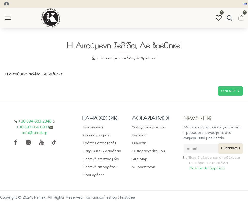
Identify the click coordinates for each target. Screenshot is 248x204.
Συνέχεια (228, 91)
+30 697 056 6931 (32, 127)
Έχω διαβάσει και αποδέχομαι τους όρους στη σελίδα (211, 163)
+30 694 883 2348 (34, 121)
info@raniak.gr (34, 132)
